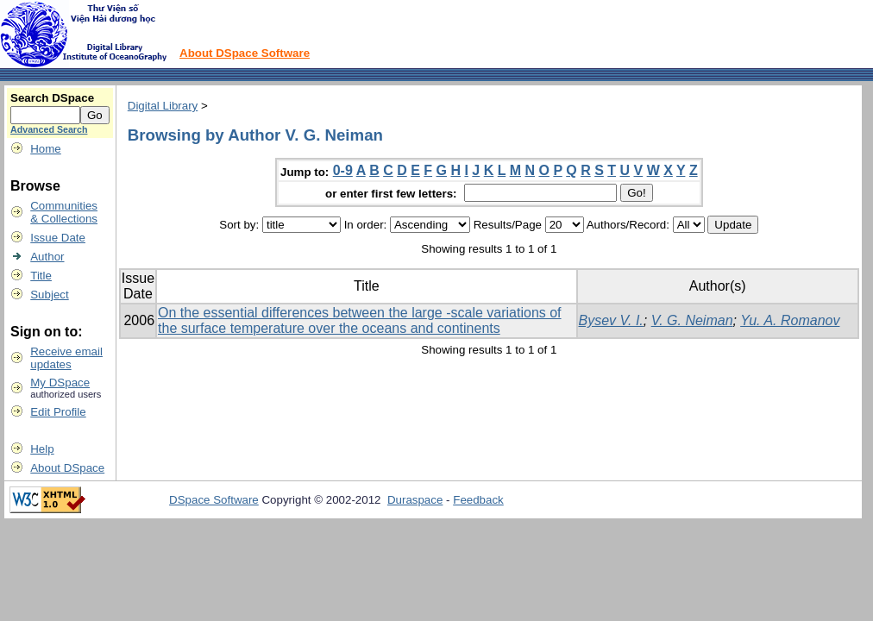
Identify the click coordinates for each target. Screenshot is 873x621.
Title (41, 275)
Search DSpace (52, 97)
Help (41, 448)
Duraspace (415, 499)
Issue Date (57, 237)
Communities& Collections (63, 212)
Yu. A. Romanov (789, 320)
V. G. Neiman (692, 320)
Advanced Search (48, 129)
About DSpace (67, 467)
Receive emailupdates (66, 358)
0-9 (343, 170)
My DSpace (60, 382)
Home (45, 148)
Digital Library (163, 105)
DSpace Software (214, 499)
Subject (49, 294)
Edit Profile (57, 411)
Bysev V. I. (611, 320)
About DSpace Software (244, 53)
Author (47, 256)
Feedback (478, 499)
